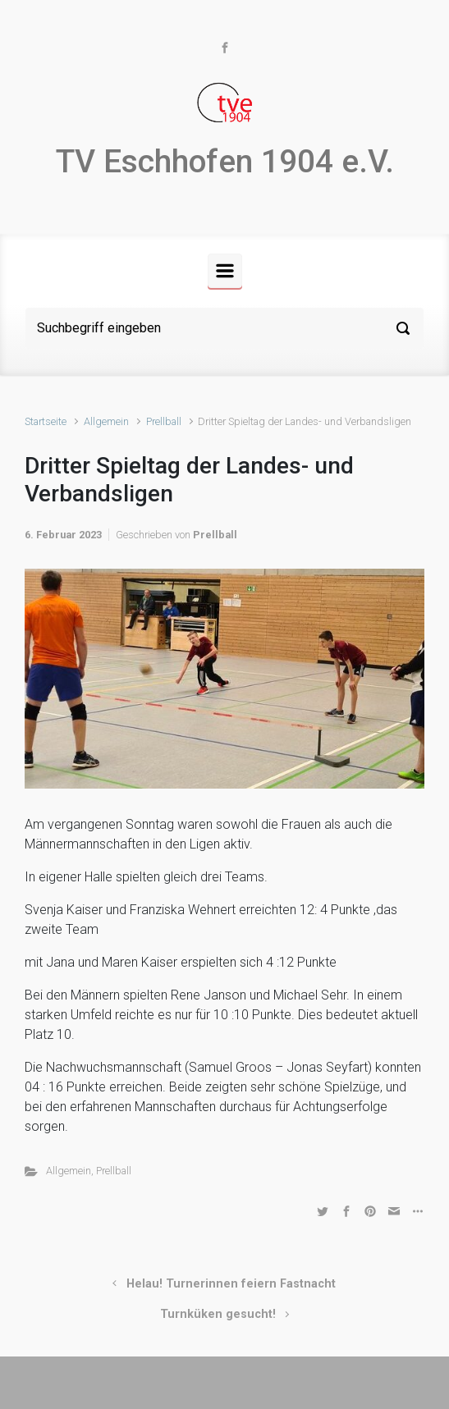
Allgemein (106, 421)
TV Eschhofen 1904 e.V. (225, 162)
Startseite (45, 421)
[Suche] (224, 328)
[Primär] (225, 271)
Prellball (163, 421)
